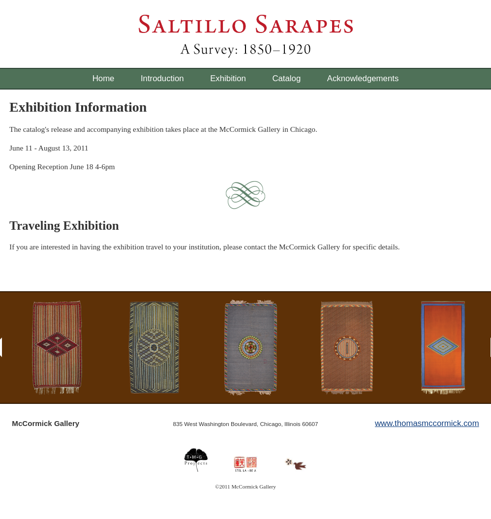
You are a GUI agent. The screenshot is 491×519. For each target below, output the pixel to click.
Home (103, 78)
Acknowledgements (363, 78)
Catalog (286, 78)
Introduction (162, 78)
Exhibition (228, 78)
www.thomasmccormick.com (427, 423)
